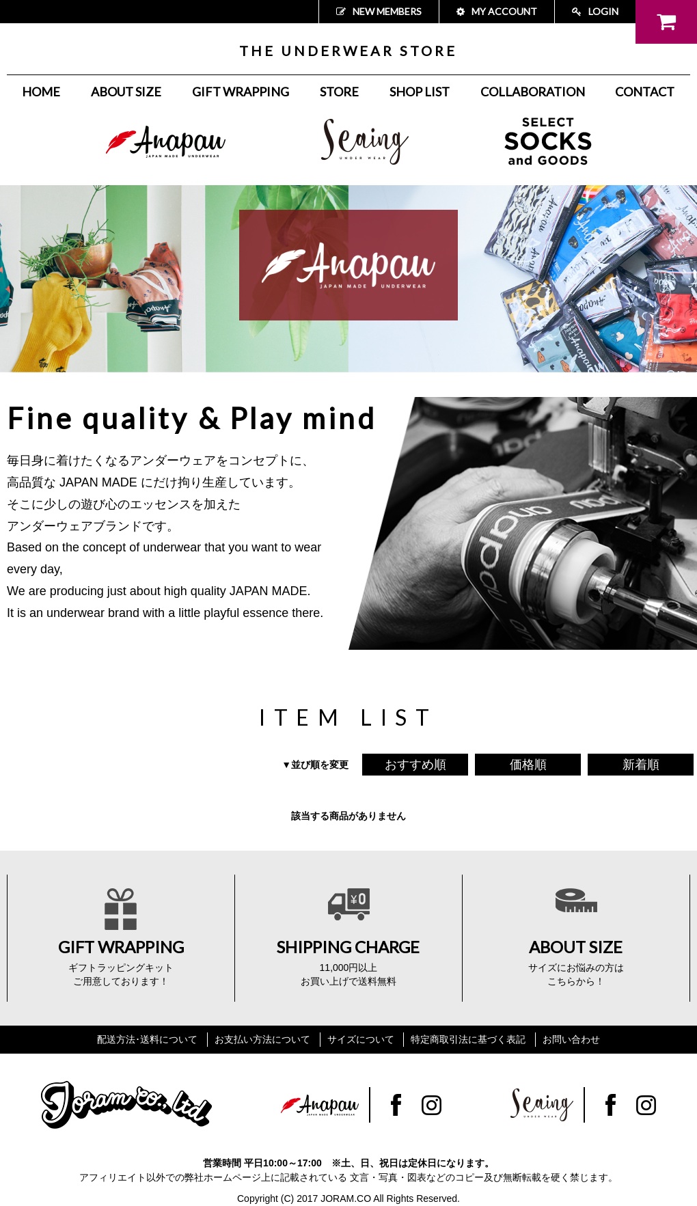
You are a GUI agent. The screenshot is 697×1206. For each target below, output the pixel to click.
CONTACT (644, 91)
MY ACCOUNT (496, 11)
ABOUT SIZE (126, 91)
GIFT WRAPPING (240, 91)
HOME (41, 91)
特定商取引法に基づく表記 (468, 1039)
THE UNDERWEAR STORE (348, 50)
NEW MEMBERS (379, 11)
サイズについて (360, 1039)
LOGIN (595, 11)
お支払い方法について (262, 1039)
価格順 (528, 764)
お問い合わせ (571, 1039)
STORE (339, 91)
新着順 (641, 764)
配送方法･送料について (147, 1039)
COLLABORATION (532, 91)
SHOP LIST (420, 91)
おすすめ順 (415, 764)
